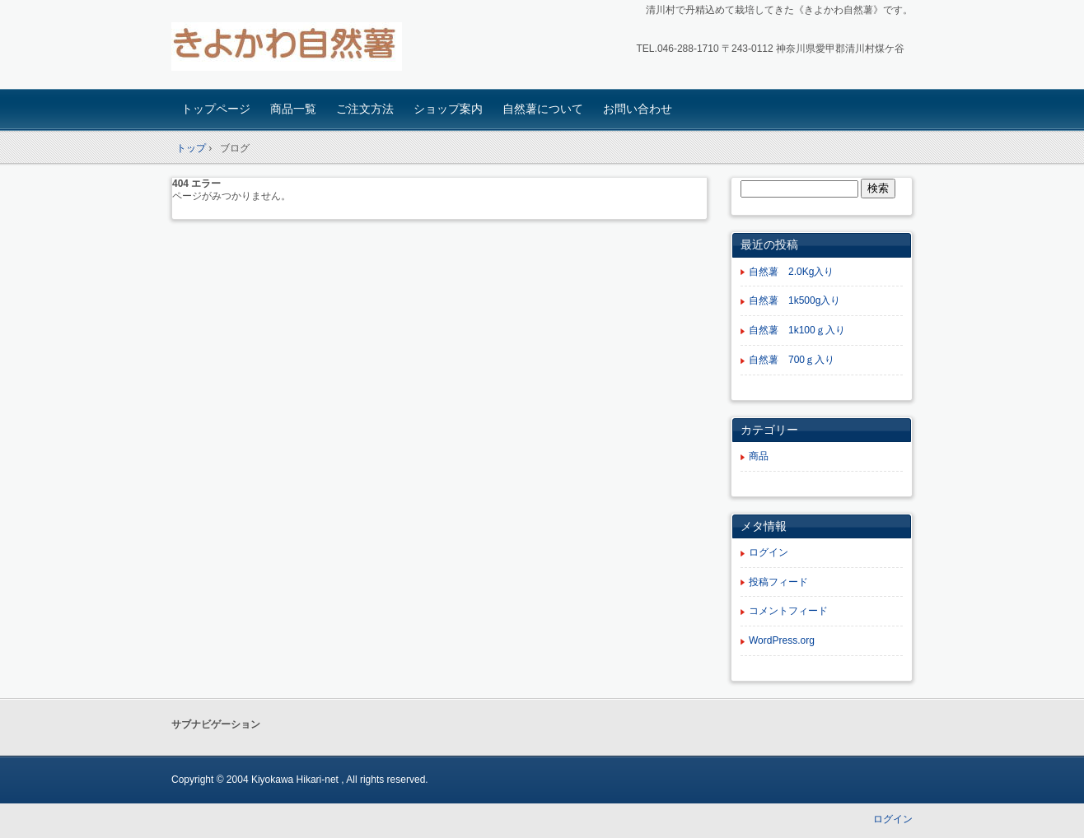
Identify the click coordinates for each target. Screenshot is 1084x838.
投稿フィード (778, 582)
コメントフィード (788, 611)
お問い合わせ (637, 108)
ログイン (768, 552)
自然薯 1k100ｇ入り (797, 330)
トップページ (215, 108)
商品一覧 (293, 108)
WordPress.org (782, 640)
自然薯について (542, 108)
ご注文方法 (365, 108)
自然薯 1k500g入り (794, 300)
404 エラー (196, 183)
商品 (759, 456)
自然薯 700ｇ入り (791, 359)
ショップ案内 (448, 108)
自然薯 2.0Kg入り (791, 271)
